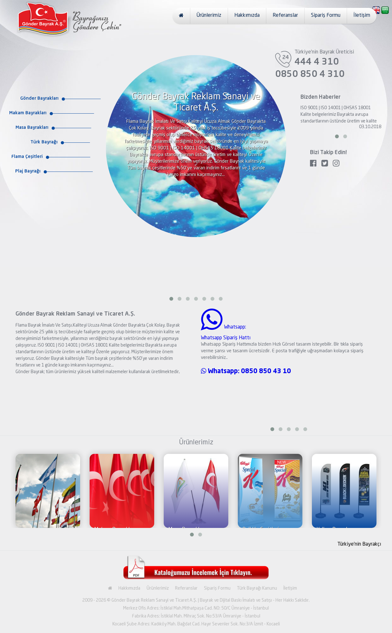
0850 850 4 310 (310, 74)
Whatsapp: (221, 371)
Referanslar (285, 15)
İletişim (361, 15)
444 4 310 (316, 62)
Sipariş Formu (325, 15)
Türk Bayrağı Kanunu (257, 588)
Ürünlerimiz (209, 15)
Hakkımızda (247, 15)
